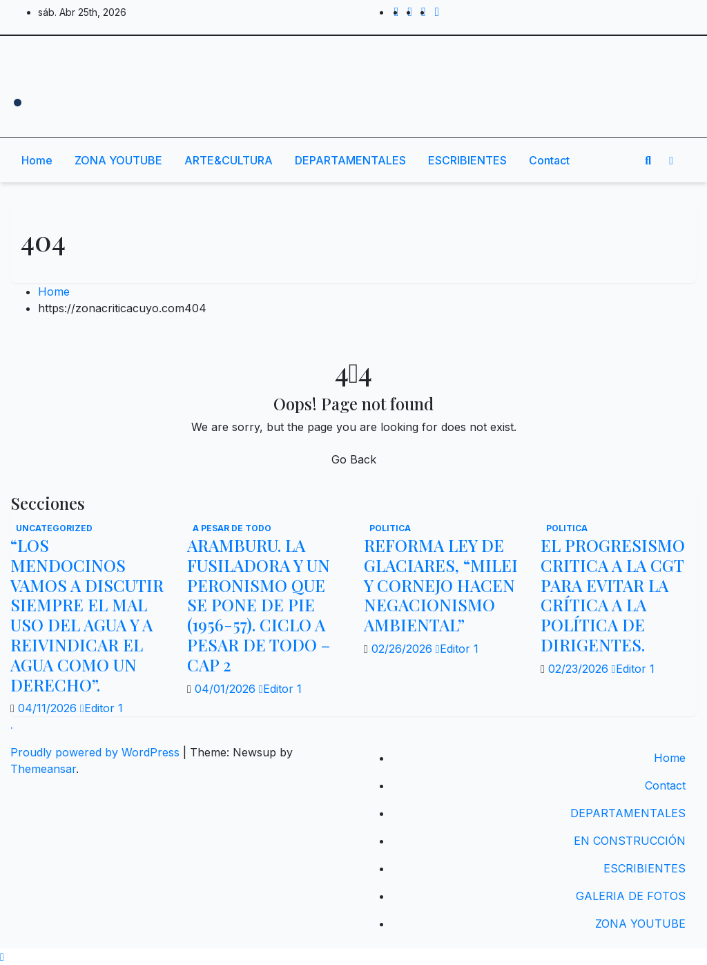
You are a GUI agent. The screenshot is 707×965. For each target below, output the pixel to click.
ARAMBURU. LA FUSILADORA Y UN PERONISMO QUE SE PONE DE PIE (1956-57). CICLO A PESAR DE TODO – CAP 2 (258, 605)
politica (390, 528)
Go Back (353, 459)
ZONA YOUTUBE (118, 160)
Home (36, 160)
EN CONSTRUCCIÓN (630, 841)
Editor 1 (101, 708)
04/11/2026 (49, 708)
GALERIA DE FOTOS (631, 896)
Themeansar (43, 769)
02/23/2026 (580, 669)
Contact (549, 160)
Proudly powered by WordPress (96, 752)
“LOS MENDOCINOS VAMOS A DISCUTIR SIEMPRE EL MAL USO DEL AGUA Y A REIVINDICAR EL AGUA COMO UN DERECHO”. (87, 615)
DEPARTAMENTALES (350, 160)
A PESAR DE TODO (232, 528)
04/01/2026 (227, 689)
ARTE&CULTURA (228, 160)
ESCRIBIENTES (467, 160)
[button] (648, 160)
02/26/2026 (403, 649)
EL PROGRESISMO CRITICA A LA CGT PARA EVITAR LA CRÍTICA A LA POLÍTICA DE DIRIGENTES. (613, 595)
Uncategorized (54, 528)
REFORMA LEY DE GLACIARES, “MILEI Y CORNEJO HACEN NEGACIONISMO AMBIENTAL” (441, 585)
